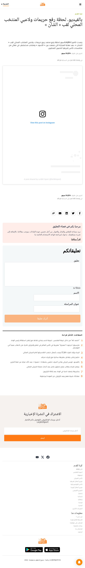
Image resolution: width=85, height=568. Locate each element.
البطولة (80, 475)
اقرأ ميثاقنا (76, 239)
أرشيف (80, 532)
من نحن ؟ (79, 517)
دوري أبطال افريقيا (76, 481)
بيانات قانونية (78, 526)
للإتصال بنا (78, 529)
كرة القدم (78, 14)
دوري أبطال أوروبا (76, 487)
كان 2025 (79, 469)
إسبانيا (80, 496)
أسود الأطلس (77, 472)
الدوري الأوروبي (77, 490)
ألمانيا (80, 505)
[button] (79, 562)
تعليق (76, 260)
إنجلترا (80, 493)
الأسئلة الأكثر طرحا (76, 520)
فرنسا (80, 502)
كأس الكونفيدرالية (76, 484)
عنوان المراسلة (71, 304)
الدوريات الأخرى (77, 508)
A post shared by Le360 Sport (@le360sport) (42, 179)
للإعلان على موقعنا (76, 523)
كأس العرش (78, 478)
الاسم (76, 292)
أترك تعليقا (42, 318)
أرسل (42, 438)
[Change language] (5, 4)
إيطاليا (80, 499)
